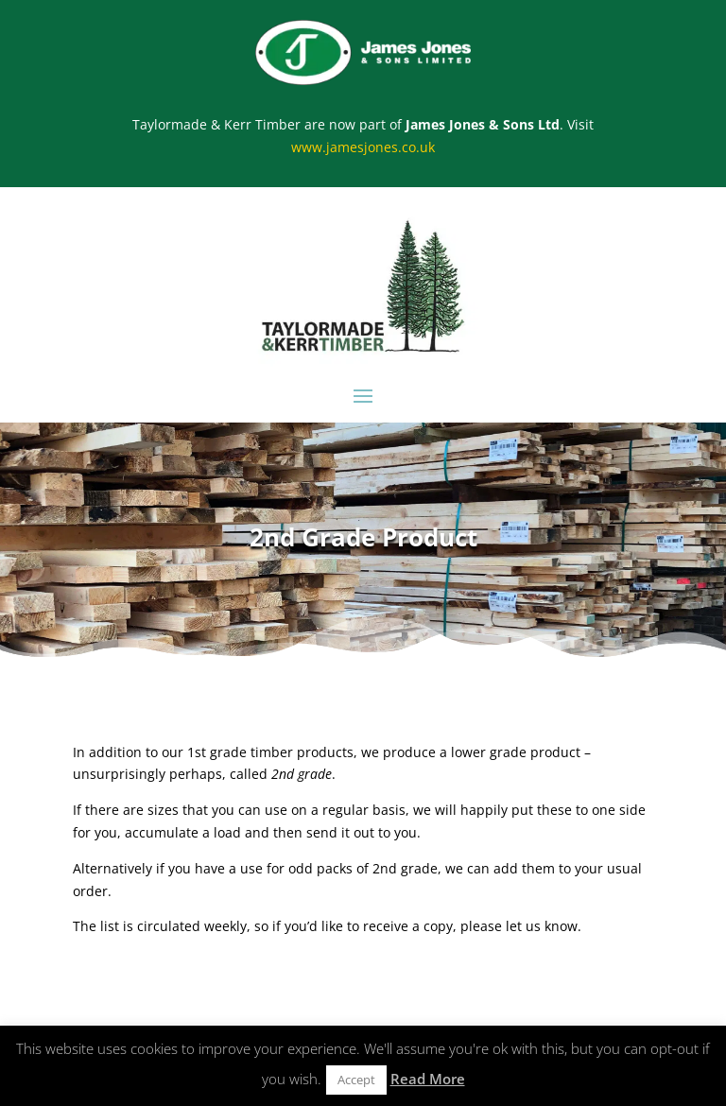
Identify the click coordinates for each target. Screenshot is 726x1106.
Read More (427, 1078)
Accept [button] (356, 1079)
